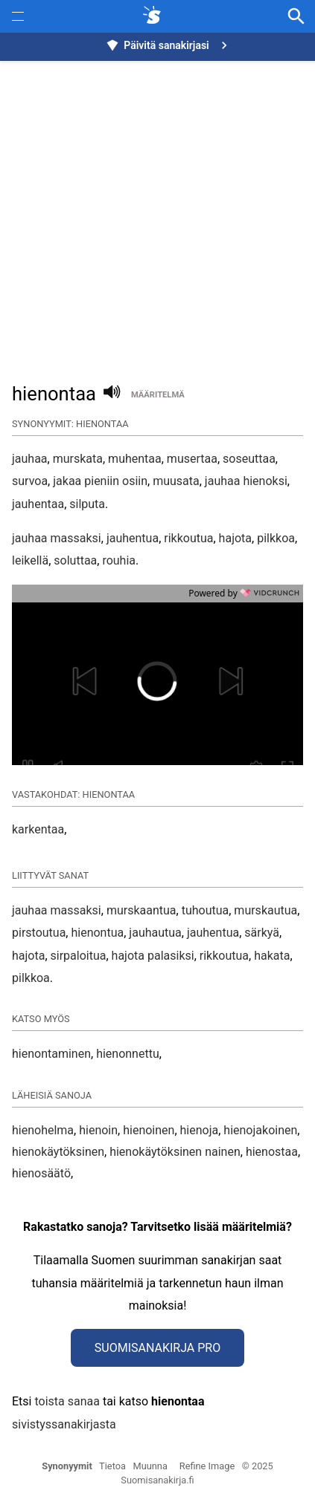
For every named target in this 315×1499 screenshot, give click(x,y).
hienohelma (43, 1130)
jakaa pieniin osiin (100, 481)
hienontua (97, 933)
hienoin (98, 1130)
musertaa (192, 459)
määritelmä (158, 395)
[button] (93, 681)
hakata (272, 956)
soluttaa (75, 560)
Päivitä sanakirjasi (168, 45)
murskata (78, 459)
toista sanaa (66, 1401)
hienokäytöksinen (58, 1152)
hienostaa (272, 1152)
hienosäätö (41, 1173)
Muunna (150, 1466)
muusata (176, 481)
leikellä (30, 560)
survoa (30, 481)
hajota (235, 538)
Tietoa (112, 1466)
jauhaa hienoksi (246, 481)
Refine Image (207, 1466)
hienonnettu (127, 1054)
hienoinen (148, 1130)
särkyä (261, 933)
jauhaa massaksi (56, 538)
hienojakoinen (260, 1130)
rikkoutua (188, 538)
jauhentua (132, 538)
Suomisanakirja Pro (157, 1348)
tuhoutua (205, 910)
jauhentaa (38, 504)
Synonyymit (67, 1466)
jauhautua (155, 933)
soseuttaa (249, 459)
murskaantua (141, 910)
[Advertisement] (157, 213)
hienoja (199, 1130)
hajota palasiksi (153, 956)
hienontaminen (51, 1054)
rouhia (119, 560)
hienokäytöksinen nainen (175, 1152)
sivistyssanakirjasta (64, 1424)
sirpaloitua (78, 956)
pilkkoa (276, 538)
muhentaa (135, 459)
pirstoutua (39, 933)
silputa (87, 504)
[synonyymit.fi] (155, 16)
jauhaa (30, 459)
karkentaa (38, 829)
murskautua (265, 910)
